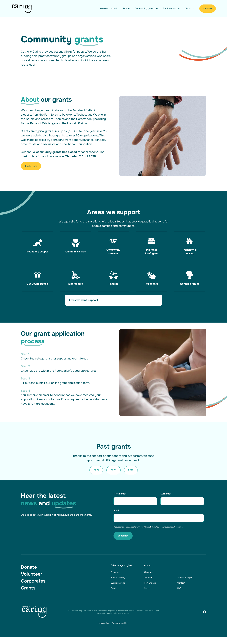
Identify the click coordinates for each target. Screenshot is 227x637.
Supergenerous (118, 583)
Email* (117, 510)
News (146, 588)
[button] (146, 8)
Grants (28, 588)
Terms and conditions (120, 623)
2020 (113, 470)
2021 (96, 470)
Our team (148, 577)
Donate (207, 8)
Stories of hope (184, 577)
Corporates (33, 581)
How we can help (109, 8)
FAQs (179, 588)
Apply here (31, 166)
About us (148, 572)
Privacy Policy (149, 527)
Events (126, 8)
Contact (181, 583)
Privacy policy (103, 623)
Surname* (165, 493)
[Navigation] (22, 8)
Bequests (115, 572)
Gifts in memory (118, 577)
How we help (150, 583)
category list (43, 358)
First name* (120, 493)
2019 (130, 470)
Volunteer (31, 574)
